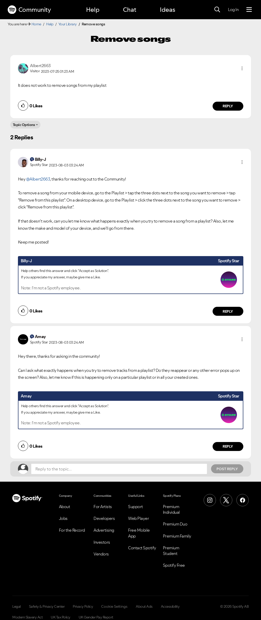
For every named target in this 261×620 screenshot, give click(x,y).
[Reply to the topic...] (119, 469)
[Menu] (249, 9)
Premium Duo (175, 524)
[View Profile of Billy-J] (40, 159)
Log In (233, 9)
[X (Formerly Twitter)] (226, 500)
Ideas (167, 9)
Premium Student (171, 550)
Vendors (101, 554)
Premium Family (177, 536)
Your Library (67, 24)
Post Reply (227, 468)
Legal (16, 606)
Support (135, 506)
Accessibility (170, 606)
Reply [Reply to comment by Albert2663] (228, 106)
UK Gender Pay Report (96, 617)
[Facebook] (242, 500)
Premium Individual (171, 509)
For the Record (72, 530)
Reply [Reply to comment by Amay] (228, 446)
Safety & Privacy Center (47, 606)
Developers (104, 518)
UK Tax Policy (60, 617)
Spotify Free (174, 565)
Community (29, 9)
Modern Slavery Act (27, 617)
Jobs (63, 518)
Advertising (103, 530)
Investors (101, 542)
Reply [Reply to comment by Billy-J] (228, 311)
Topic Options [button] (24, 124)
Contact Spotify (142, 548)
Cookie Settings (114, 606)
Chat (129, 9)
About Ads (144, 606)
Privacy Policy (83, 606)
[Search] (217, 9)
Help (92, 9)
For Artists (102, 506)
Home (36, 24)
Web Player (138, 518)
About (64, 506)
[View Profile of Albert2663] (40, 65)
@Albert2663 (38, 179)
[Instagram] (210, 500)
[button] (242, 68)
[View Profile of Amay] (40, 336)
